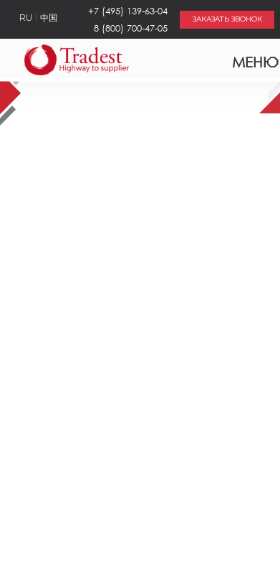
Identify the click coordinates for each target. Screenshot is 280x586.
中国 (48, 18)
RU (25, 18)
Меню (246, 59)
